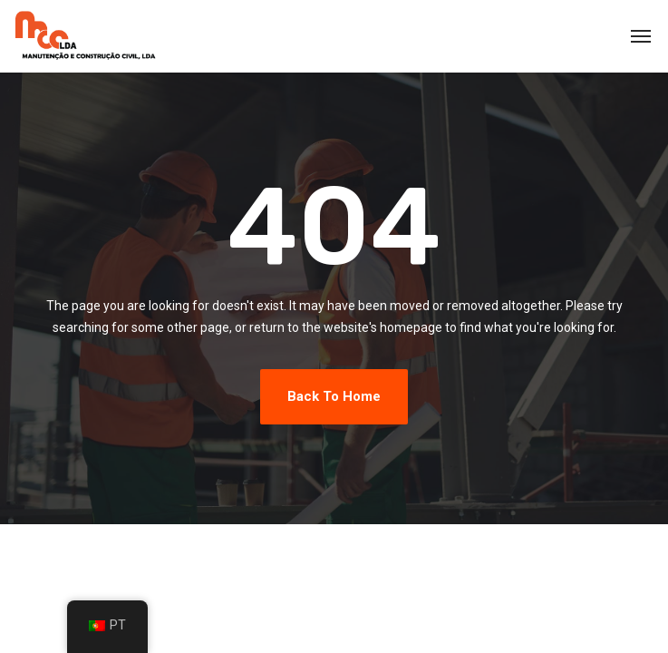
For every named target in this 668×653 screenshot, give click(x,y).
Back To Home (334, 396)
